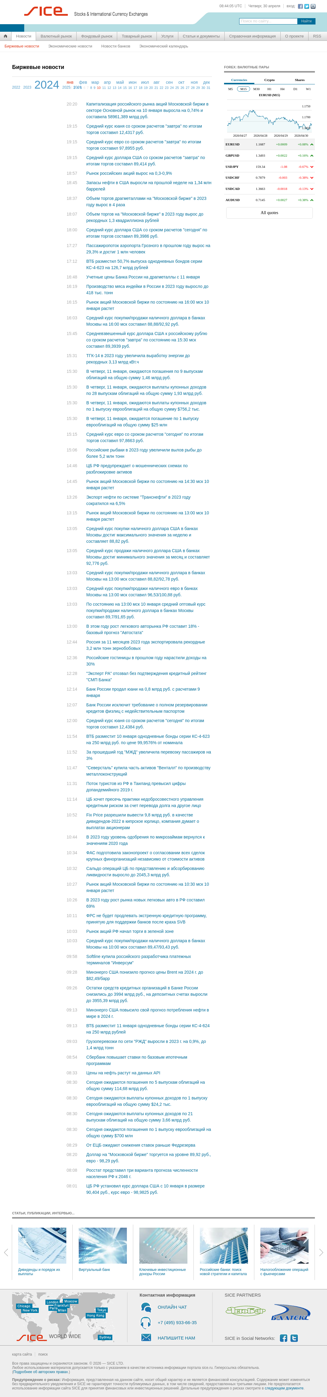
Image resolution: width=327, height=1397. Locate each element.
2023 (27, 87)
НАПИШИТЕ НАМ (176, 1337)
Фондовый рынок (96, 36)
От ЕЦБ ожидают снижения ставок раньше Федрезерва (140, 1145)
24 (172, 88)
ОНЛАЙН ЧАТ (172, 1307)
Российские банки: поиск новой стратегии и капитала (224, 1252)
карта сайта (22, 1354)
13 (114, 88)
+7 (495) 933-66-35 (177, 1322)
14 (119, 88)
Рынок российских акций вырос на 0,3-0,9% (129, 173)
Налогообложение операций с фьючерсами (284, 1252)
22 (161, 88)
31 (208, 88)
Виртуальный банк (103, 1250)
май (120, 82)
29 (198, 88)
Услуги (167, 36)
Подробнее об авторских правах (40, 1372)
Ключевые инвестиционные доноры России (163, 1252)
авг (157, 82)
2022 (16, 87)
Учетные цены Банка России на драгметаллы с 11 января (143, 277)
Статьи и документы (201, 36)
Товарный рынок (137, 36)
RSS (317, 36)
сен (169, 82)
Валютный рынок (56, 36)
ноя (194, 82)
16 (130, 88)
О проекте (294, 36)
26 (182, 88)
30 (203, 88)
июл (145, 82)
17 (135, 88)
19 (145, 88)
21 (156, 88)
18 (140, 88)
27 (187, 88)
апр (107, 82)
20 (151, 88)
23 (166, 88)
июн (133, 82)
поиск (43, 1354)
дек (206, 82)
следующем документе (284, 1388)
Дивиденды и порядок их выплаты (42, 1252)
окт (181, 82)
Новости (23, 36)
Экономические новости (70, 46)
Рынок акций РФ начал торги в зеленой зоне (130, 931)
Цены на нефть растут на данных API (123, 1072)
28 (193, 88)
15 (125, 88)
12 (109, 88)
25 (177, 88)
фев (83, 82)
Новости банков (115, 46)
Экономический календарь (163, 46)
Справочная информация (252, 36)
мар (95, 82)
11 (104, 88)
